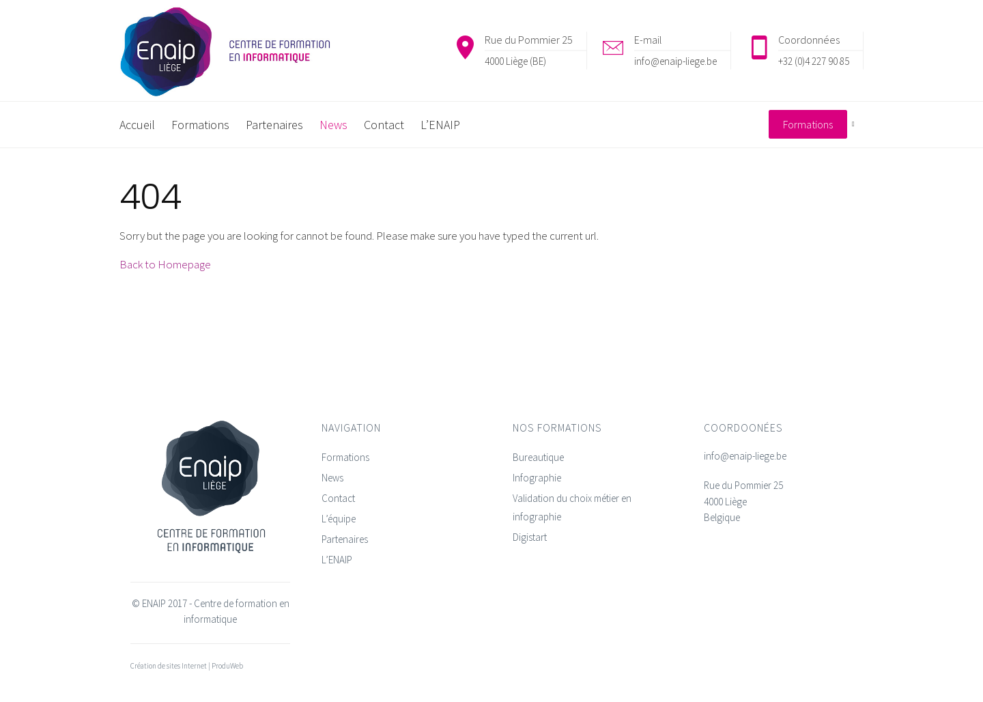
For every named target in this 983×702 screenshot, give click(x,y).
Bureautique (538, 457)
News (332, 477)
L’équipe (339, 518)
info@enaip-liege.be (675, 61)
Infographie (537, 477)
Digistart (530, 537)
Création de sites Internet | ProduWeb (186, 666)
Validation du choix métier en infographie (572, 507)
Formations (345, 457)
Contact (338, 498)
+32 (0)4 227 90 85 (813, 61)
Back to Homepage (165, 264)
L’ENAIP (337, 559)
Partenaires (345, 539)
